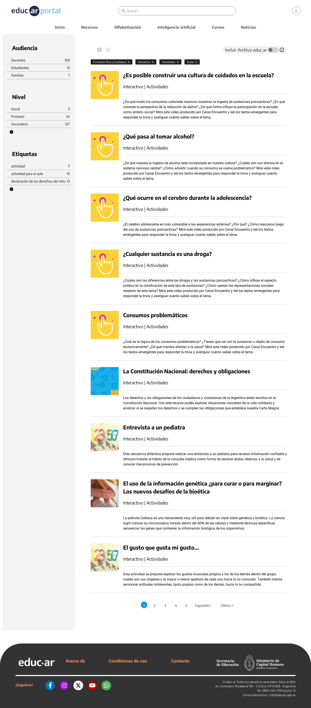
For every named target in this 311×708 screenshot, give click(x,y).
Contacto (180, 660)
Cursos (218, 27)
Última (227, 605)
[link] (296, 10)
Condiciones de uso (128, 660)
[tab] (99, 50)
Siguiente (203, 605)
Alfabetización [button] (127, 27)
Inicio (60, 27)
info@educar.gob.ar (282, 695)
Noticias (248, 27)
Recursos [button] (89, 27)
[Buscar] (181, 10)
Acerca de (75, 660)
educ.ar (231, 682)
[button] (11, 132)
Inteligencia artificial (176, 27)
